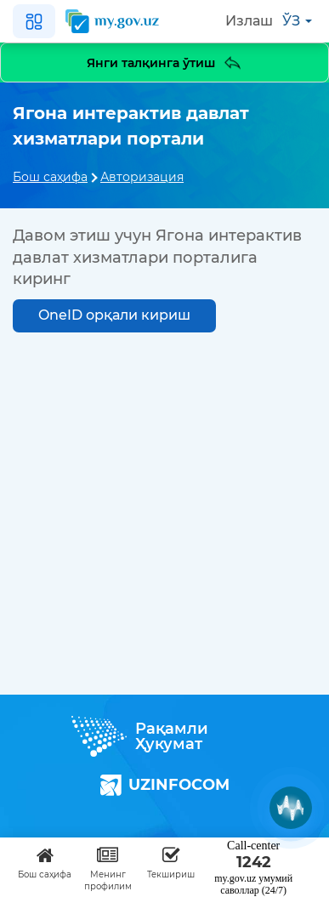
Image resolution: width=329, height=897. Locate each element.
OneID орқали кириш (114, 315)
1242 (253, 862)
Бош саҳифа (50, 177)
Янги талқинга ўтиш (165, 62)
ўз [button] (297, 21)
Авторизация (142, 177)
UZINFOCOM (165, 785)
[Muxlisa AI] (290, 807)
